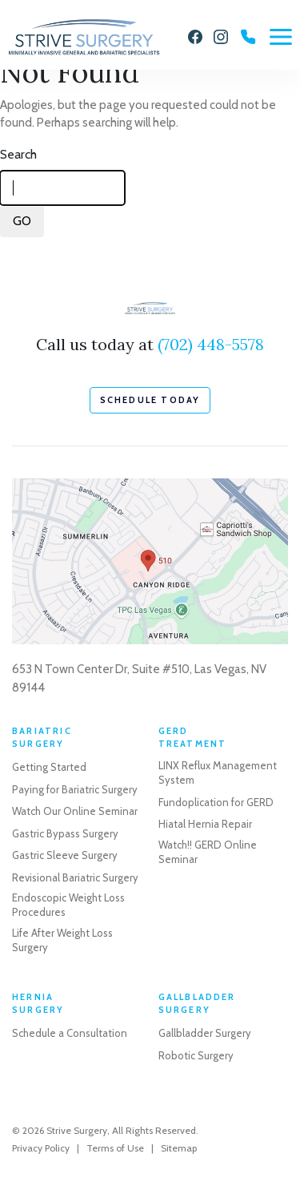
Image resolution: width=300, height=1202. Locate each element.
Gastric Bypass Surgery (65, 833)
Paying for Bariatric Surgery (75, 789)
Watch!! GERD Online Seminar (207, 851)
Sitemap (179, 1148)
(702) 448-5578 (211, 344)
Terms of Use (115, 1148)
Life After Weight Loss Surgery (62, 940)
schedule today (150, 399)
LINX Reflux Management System (217, 772)
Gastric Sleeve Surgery (65, 855)
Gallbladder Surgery (204, 1033)
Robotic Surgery (196, 1055)
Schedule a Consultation (69, 1033)
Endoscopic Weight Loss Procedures (68, 904)
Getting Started (49, 766)
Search (18, 154)
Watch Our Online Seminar (75, 811)
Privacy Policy (41, 1148)
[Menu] (281, 37)
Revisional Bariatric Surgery (75, 877)
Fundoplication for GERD (216, 802)
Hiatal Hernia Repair (205, 823)
